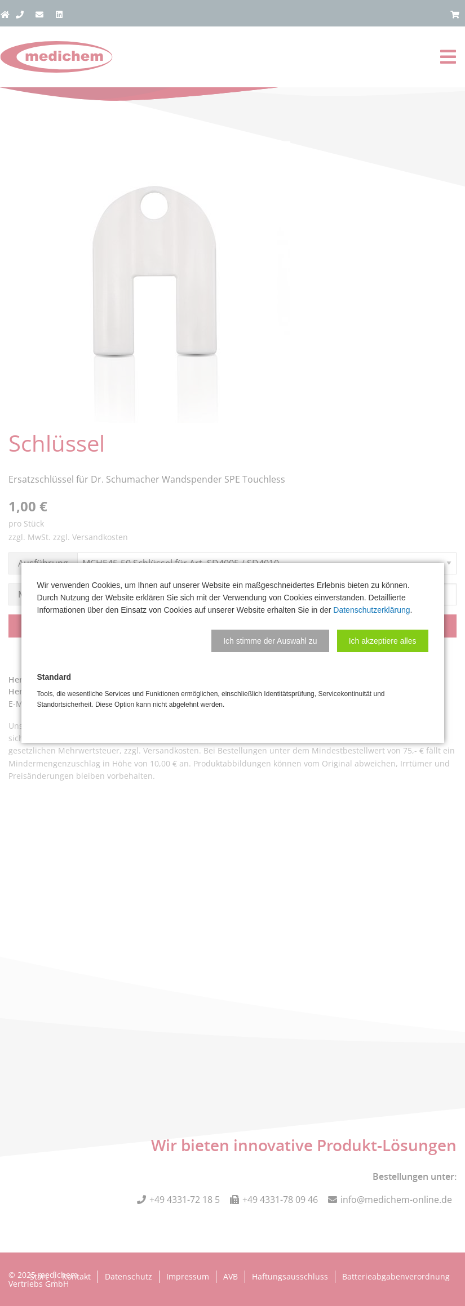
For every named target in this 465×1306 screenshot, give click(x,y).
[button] (270, 641)
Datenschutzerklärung (371, 609)
